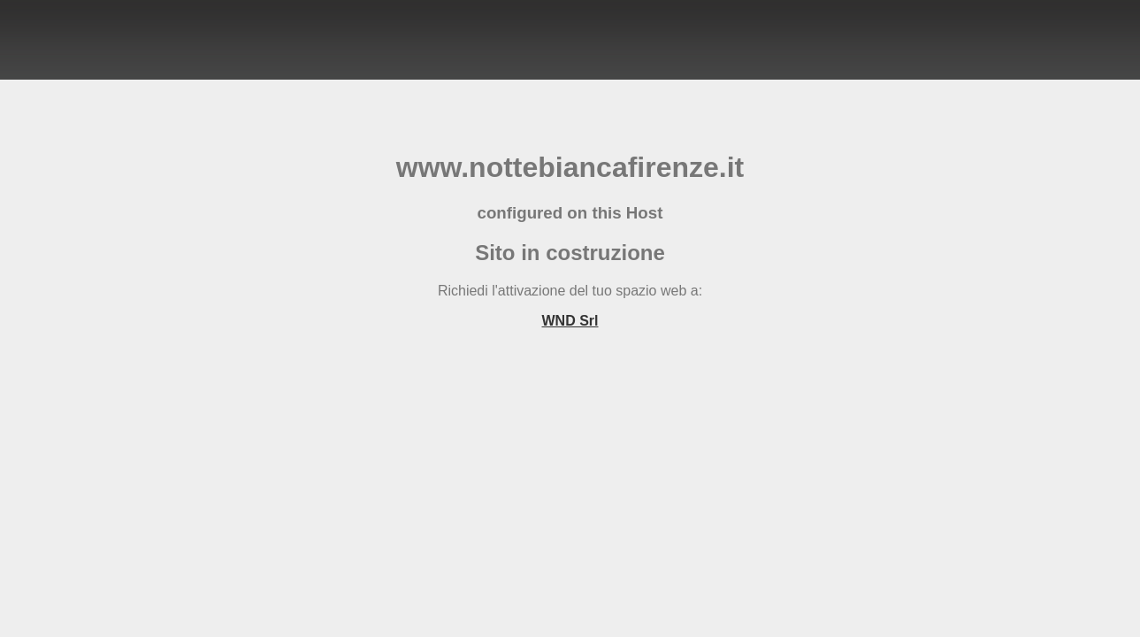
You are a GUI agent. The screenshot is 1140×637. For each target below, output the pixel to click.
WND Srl (570, 320)
